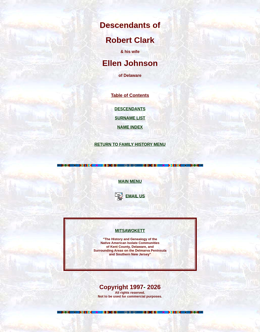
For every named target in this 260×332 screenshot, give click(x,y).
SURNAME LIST (130, 118)
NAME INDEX (130, 127)
